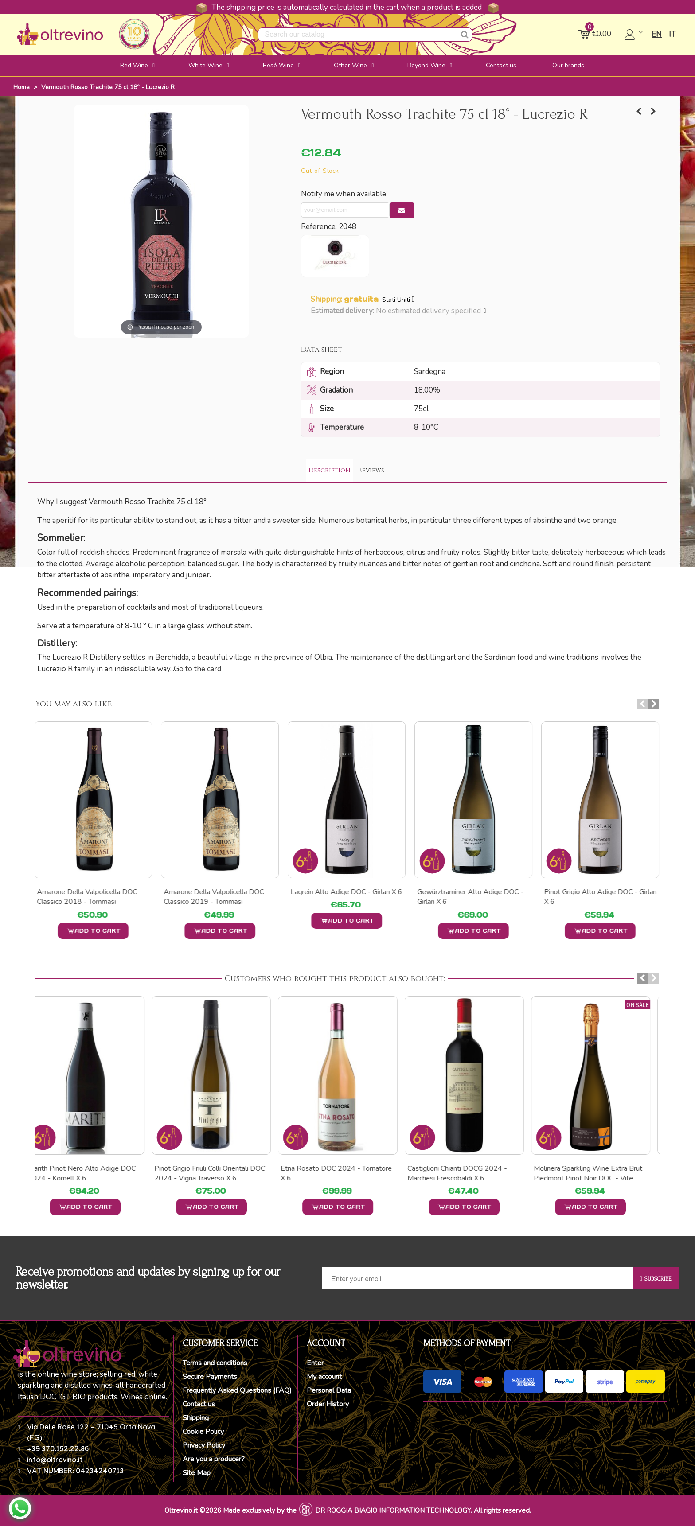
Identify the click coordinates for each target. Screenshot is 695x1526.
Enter (315, 1363)
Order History (328, 1404)
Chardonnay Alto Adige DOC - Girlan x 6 (94, 897)
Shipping (196, 1418)
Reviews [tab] (371, 470)
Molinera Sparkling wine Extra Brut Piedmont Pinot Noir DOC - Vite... (597, 1173)
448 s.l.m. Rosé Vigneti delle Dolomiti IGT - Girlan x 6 (465, 897)
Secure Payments (210, 1377)
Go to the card (197, 669)
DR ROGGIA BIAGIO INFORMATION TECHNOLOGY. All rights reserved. (423, 1510)
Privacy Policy (204, 1445)
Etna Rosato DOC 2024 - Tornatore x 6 (346, 1173)
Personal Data (329, 1390)
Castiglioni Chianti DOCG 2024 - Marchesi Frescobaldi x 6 (467, 1173)
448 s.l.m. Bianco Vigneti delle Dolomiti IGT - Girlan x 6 (594, 897)
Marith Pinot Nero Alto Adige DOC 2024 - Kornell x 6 (91, 1173)
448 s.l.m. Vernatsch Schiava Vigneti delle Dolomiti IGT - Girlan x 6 (346, 902)
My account (324, 1377)
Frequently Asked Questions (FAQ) (237, 1390)
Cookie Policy (203, 1431)
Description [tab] (329, 470)
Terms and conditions (215, 1363)
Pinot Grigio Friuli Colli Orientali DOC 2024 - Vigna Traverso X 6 (219, 1173)
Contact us (199, 1404)
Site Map (197, 1473)
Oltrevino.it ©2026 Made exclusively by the (230, 1510)
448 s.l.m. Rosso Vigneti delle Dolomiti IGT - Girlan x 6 (213, 897)
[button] (485, 311)
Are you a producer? (214, 1459)
